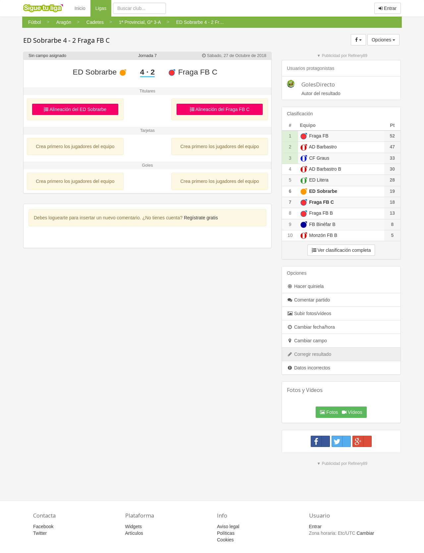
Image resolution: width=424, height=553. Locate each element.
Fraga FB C (192, 72)
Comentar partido (308, 300)
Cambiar (365, 533)
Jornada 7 (147, 55)
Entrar (388, 8)
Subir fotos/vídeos (309, 313)
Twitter (40, 533)
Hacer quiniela (305, 286)
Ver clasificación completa (341, 250)
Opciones (383, 39)
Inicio (80, 8)
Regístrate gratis (201, 217)
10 (290, 235)
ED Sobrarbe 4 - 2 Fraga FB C (66, 40)
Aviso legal (228, 526)
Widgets (133, 526)
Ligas (103, 8)
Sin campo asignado (47, 55)
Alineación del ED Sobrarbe (75, 109)
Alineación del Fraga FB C (220, 109)
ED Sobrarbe (100, 72)
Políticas (226, 533)
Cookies (225, 539)
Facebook (43, 526)
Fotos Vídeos (341, 412)
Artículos (134, 533)
